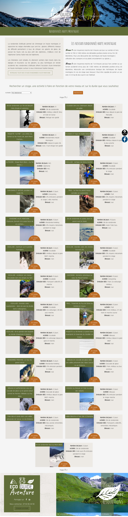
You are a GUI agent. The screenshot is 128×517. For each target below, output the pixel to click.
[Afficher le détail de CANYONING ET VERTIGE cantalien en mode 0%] (34, 200)
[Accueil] (62, 16)
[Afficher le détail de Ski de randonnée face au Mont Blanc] (64, 455)
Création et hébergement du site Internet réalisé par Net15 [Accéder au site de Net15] (37, 514)
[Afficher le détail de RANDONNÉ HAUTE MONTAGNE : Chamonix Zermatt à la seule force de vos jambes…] (34, 229)
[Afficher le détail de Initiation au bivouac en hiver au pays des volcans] (94, 398)
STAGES (82, 16)
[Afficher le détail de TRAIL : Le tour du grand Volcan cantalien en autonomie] (94, 200)
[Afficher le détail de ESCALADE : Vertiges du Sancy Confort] (94, 172)
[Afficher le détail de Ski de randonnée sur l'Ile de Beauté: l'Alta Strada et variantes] (34, 116)
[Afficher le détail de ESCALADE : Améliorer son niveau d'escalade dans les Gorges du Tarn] (34, 285)
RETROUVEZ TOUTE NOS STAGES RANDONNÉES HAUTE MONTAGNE (30, 73)
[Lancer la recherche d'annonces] (78, 92)
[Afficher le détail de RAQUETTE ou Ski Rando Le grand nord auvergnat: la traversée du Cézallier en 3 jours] (94, 342)
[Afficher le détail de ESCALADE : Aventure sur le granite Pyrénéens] (34, 257)
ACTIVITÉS (41, 16)
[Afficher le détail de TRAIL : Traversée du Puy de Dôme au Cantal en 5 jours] (94, 314)
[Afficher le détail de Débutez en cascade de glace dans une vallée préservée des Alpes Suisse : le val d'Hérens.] (94, 370)
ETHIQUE (29, 16)
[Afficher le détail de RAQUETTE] (34, 144)
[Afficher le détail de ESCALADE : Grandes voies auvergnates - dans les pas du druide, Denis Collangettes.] (34, 314)
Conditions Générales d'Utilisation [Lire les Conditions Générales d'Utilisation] (98, 514)
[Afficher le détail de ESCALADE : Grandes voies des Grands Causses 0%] (94, 257)
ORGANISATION (95, 16)
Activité (7, 93)
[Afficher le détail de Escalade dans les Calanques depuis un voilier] (94, 116)
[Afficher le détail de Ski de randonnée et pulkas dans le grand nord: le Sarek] (94, 229)
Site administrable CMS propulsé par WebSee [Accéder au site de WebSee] (71, 514)
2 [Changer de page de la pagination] (66, 97)
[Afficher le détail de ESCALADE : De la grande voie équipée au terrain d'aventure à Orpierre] (34, 342)
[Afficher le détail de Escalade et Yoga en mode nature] (94, 144)
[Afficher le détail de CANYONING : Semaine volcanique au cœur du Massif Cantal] (94, 285)
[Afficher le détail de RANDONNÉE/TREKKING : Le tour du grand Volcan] (34, 370)
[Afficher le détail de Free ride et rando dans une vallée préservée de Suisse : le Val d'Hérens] (34, 427)
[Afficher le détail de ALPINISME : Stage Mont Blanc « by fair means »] (34, 172)
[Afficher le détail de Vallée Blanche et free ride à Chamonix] (94, 427)
